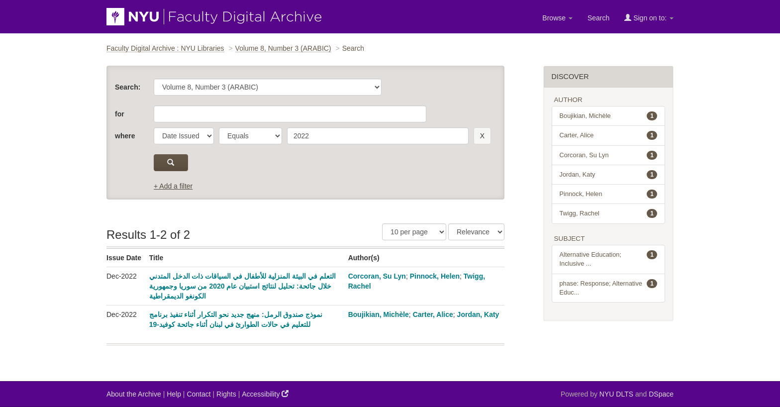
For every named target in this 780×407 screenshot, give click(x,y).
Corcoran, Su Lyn (377, 276)
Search (598, 18)
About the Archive (133, 394)
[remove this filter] (482, 135)
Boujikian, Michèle (378, 314)
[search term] (378, 135)
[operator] (250, 135)
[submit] (171, 162)
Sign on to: (649, 17)
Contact (198, 394)
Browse (557, 18)
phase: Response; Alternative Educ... (609, 287)
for (119, 114)
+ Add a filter (173, 186)
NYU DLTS (616, 394)
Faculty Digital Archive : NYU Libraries (165, 48)
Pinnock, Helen (435, 276)
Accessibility (265, 394)
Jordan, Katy (478, 314)
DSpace (661, 394)
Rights (226, 394)
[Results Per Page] (414, 231)
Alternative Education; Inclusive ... (609, 258)
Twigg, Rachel (609, 213)
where (125, 136)
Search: (127, 87)
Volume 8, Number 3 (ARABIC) (283, 48)
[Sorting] (476, 231)
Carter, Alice (433, 314)
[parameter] (184, 135)
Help (174, 394)
